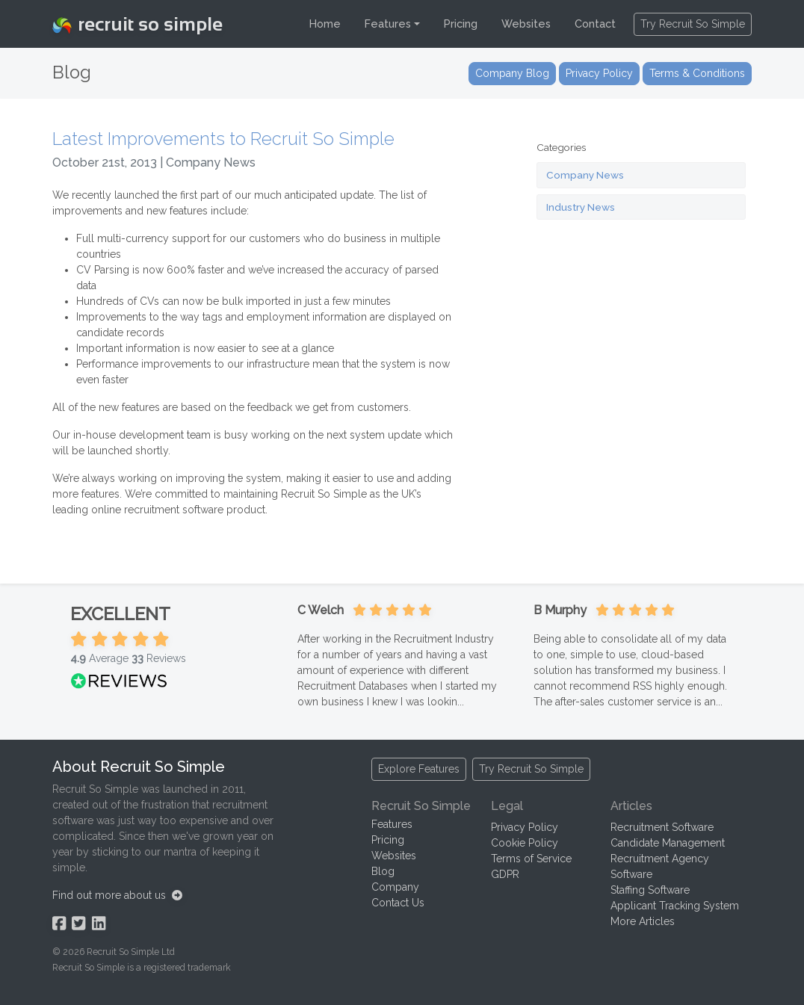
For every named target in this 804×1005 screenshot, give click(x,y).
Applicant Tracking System (674, 906)
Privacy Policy (524, 827)
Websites (526, 23)
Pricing (460, 23)
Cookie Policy (524, 843)
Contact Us (397, 903)
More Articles (642, 921)
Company (395, 887)
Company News (585, 175)
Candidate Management (667, 843)
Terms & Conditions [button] (697, 73)
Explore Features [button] (419, 769)
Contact (595, 23)
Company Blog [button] (512, 73)
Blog (383, 871)
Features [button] (388, 23)
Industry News (580, 207)
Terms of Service (531, 859)
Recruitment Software (662, 827)
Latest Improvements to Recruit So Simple (223, 139)
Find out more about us (117, 895)
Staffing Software (650, 890)
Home (325, 23)
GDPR (505, 874)
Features (391, 824)
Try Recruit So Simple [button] (692, 24)
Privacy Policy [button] (599, 73)
